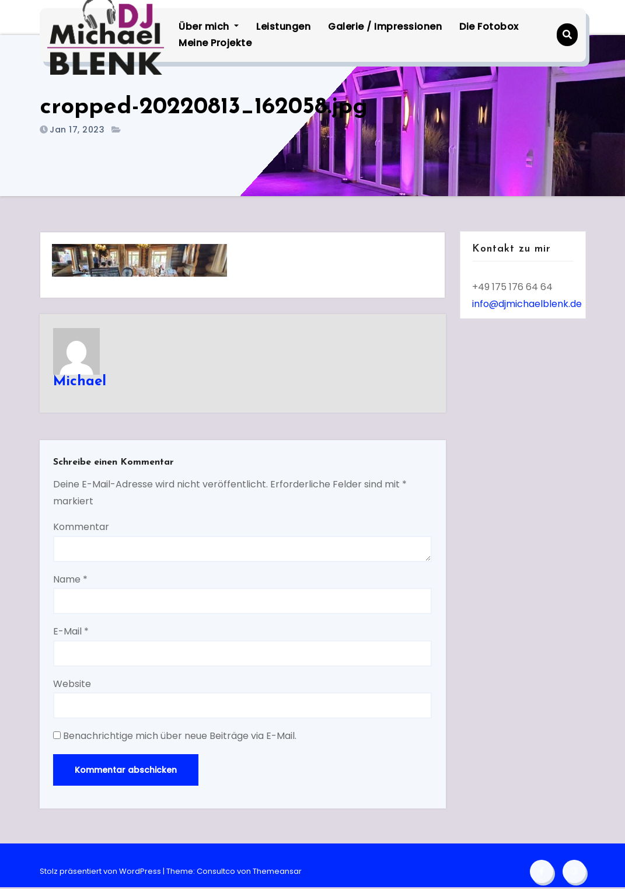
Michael (80, 382)
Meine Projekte (216, 43)
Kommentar (82, 528)
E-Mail (71, 632)
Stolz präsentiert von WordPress (101, 872)
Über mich (210, 26)
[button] (566, 34)
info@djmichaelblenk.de (527, 304)
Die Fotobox (490, 26)
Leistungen (284, 26)
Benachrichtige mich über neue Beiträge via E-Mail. (180, 737)
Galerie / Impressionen (386, 26)
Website (73, 685)
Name (71, 580)
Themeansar (277, 872)
